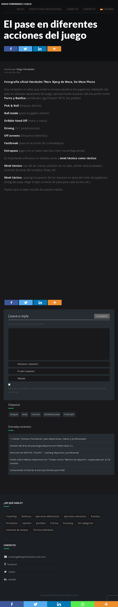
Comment (101, 316)
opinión (26, 523)
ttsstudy (69, 414)
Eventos (95, 516)
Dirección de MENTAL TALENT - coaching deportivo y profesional (44, 452)
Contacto (89, 9)
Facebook (12, 564)
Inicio (20, 9)
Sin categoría (85, 523)
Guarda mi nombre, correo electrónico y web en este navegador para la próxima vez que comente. (57, 390)
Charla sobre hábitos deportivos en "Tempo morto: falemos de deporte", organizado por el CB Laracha (60, 461)
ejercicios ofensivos (75, 516)
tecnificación (52, 414)
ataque (14, 414)
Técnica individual (43, 530)
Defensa (26, 516)
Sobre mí (72, 9)
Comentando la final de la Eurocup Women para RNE (37, 470)
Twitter (11, 571)
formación (12, 523)
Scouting (68, 523)
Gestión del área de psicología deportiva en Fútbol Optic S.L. (41, 445)
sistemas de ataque (17, 530)
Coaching (11, 516)
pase (24, 414)
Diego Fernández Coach (16, 3)
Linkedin (12, 579)
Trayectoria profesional (45, 9)
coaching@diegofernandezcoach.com (27, 556)
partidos (41, 523)
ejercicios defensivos (47, 516)
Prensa (54, 523)
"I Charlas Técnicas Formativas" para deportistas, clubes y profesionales (48, 438)
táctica (35, 414)
